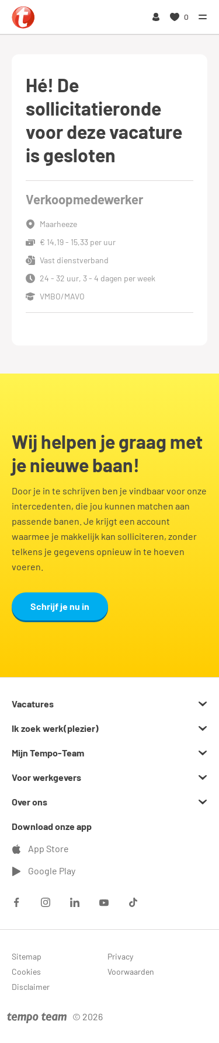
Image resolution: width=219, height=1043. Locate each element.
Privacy (120, 956)
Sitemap (26, 956)
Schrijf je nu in (59, 606)
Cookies (26, 971)
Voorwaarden (130, 971)
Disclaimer (31, 987)
